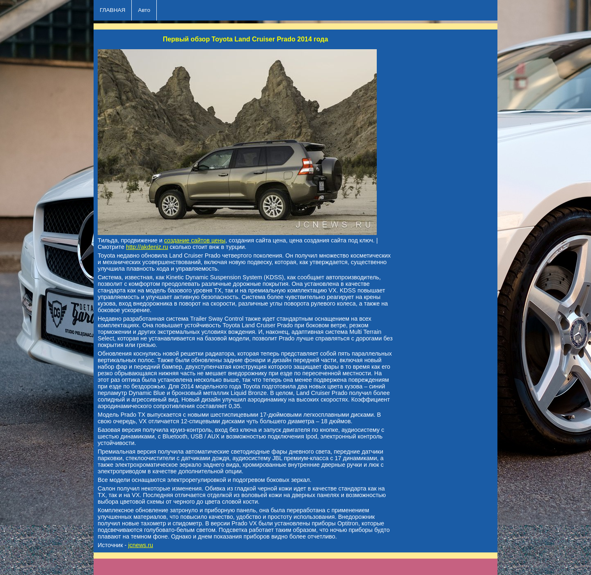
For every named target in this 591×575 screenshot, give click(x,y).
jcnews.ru (140, 545)
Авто (144, 10)
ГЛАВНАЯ (112, 10)
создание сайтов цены (195, 240)
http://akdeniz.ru (147, 247)
